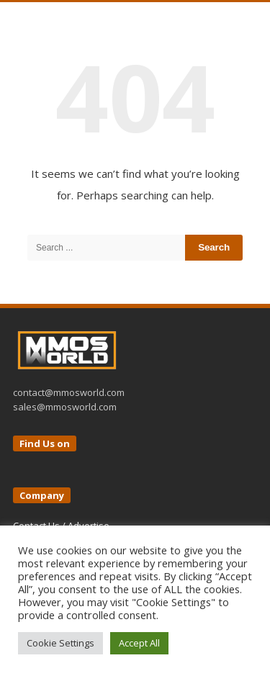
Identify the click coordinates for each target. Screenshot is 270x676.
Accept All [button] (139, 642)
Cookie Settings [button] (60, 642)
